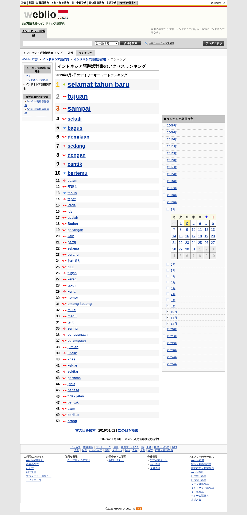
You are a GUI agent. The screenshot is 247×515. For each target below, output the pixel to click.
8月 (173, 300)
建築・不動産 (161, 447)
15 (180, 236)
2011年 (172, 146)
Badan (72, 224)
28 (174, 249)
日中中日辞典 (78, 2)
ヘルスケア (95, 450)
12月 (174, 323)
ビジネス (75, 447)
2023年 (172, 350)
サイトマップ (33, 480)
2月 (173, 264)
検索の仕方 (32, 464)
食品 (135, 450)
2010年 (172, 139)
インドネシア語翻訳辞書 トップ (42, 52)
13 (213, 229)
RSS (139, 509)
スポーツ (117, 450)
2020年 (172, 329)
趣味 (107, 450)
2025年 (172, 364)
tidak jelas (75, 396)
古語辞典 (111, 2)
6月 (173, 288)
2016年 (172, 181)
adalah (72, 217)
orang (72, 421)
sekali (74, 119)
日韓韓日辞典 (96, 2)
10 (194, 229)
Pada (71, 205)
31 (194, 249)
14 (174, 236)
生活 (84, 450)
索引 (70, 52)
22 (180, 243)
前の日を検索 (85, 430)
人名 (142, 450)
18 (200, 236)
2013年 (172, 160)
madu (72, 316)
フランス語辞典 (200, 483)
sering (72, 328)
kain (70, 236)
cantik (74, 164)
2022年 (172, 343)
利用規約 (31, 472)
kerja (71, 291)
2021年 (172, 336)
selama (73, 248)
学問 (174, 447)
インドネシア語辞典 (55, 59)
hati (70, 267)
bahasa (73, 390)
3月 (173, 270)
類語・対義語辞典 (39, 2)
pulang (72, 254)
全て (28, 75)
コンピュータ (103, 447)
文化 (76, 450)
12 (206, 229)
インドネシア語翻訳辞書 (90, 59)
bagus (74, 128)
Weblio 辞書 (30, 59)
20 (213, 236)
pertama (74, 378)
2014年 (172, 167)
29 (180, 249)
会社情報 (155, 464)
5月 (173, 282)
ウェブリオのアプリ (78, 460)
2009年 (172, 132)
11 (200, 229)
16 (187, 236)
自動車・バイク (130, 447)
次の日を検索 (128, 430)
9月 (173, 306)
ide (69, 211)
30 (187, 249)
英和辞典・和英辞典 (202, 468)
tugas (72, 273)
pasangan (75, 230)
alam (71, 408)
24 (194, 243)
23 (187, 243)
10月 (174, 312)
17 (194, 236)
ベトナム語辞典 (200, 495)
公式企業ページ (158, 460)
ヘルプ (30, 468)
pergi (71, 242)
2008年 (172, 125)
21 (174, 243)
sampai (79, 108)
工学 (148, 447)
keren (72, 279)
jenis (71, 384)
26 (206, 243)
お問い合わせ (116, 460)
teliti (70, 322)
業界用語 (88, 447)
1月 (173, 209)
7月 (173, 294)
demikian (78, 137)
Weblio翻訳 (197, 472)
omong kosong (79, 304)
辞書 (23, 2)
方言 (150, 450)
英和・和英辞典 (60, 2)
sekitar (72, 371)
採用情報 (155, 468)
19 (206, 236)
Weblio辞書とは (35, 460)
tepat (71, 199)
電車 (116, 447)
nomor (72, 297)
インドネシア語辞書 (37, 80)
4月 (173, 276)
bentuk (72, 402)
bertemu (77, 173)
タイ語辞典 (197, 492)
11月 (174, 317)
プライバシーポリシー (38, 476)
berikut (73, 415)
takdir (72, 285)
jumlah (72, 347)
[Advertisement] (150, 17)
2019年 (172, 202)
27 (213, 243)
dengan (76, 155)
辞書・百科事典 (164, 450)
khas (71, 359)
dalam (72, 180)
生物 (127, 450)
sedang (76, 146)
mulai (71, 310)
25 (200, 243)
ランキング (85, 52)
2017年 (172, 188)
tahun (72, 193)
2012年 (172, 153)
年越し (72, 186)
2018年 (172, 195)
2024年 (172, 357)
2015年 (172, 174)
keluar (72, 365)
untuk (72, 353)
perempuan (76, 340)
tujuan (77, 96)
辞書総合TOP (219, 2)
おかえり (74, 260)
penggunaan (77, 334)
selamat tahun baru (98, 84)
